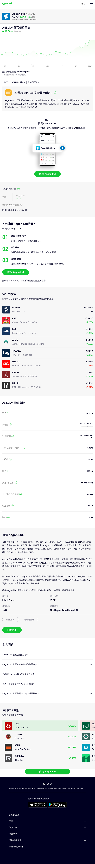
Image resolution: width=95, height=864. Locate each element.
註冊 (4, 210)
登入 (83, 4)
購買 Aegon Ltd (47, 173)
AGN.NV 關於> (18, 82)
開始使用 (12, 629)
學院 (37, 280)
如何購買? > (33, 82)
